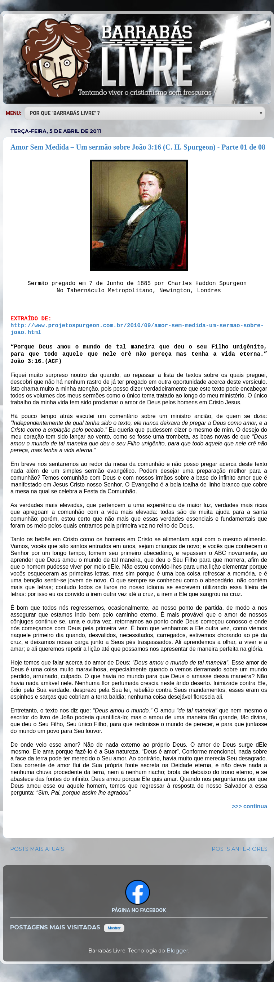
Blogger (177, 950)
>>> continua (249, 806)
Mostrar (114, 928)
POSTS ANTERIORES (240, 849)
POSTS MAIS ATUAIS (37, 849)
